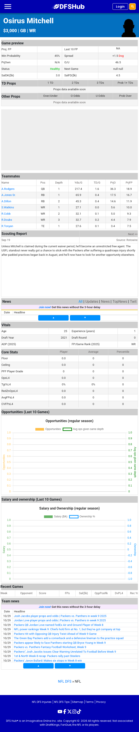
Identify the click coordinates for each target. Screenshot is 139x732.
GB (23, 30)
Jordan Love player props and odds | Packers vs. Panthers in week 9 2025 (60, 620)
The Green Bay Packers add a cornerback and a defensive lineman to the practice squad (69, 638)
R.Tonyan (7, 226)
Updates (91, 301)
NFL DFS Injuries (41, 702)
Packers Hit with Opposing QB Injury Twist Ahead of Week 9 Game (55, 633)
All (81, 301)
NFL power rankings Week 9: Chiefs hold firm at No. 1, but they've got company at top (67, 629)
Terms (89, 702)
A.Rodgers (8, 189)
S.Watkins (8, 207)
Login (120, 6)
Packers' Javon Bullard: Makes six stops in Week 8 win (48, 660)
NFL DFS (64, 681)
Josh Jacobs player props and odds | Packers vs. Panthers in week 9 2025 (60, 616)
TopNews (120, 301)
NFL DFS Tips (62, 702)
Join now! (45, 307)
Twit (133, 301)
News (105, 301)
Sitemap (77, 702)
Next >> (133, 234)
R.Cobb (6, 213)
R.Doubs (7, 219)
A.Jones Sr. (9, 195)
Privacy (101, 702)
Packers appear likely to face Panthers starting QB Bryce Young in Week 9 (60, 642)
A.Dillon (6, 201)
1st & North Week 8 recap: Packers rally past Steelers (47, 656)
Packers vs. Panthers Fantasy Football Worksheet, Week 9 (50, 647)
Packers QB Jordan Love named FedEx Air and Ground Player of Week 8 (58, 625)
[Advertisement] (69, 139)
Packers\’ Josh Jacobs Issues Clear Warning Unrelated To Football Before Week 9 (65, 651)
